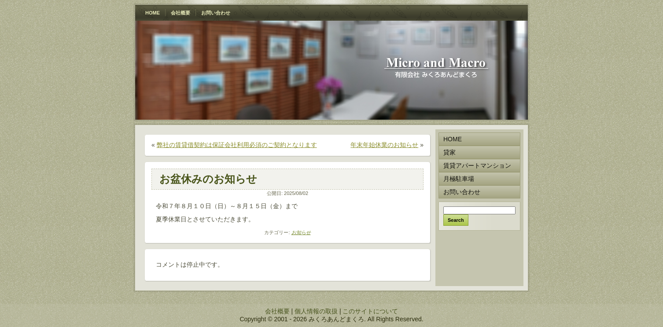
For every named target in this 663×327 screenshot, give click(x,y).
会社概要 (277, 311)
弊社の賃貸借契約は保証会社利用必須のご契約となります (237, 144)
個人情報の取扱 (316, 311)
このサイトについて (370, 311)
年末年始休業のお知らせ (384, 144)
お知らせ (301, 232)
